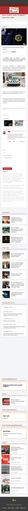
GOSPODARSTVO (21, 15)
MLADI (8, 17)
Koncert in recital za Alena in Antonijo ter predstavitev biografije (17, 468)
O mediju (4, 507)
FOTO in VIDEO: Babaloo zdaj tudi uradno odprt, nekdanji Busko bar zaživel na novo (17, 265)
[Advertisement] (14, 357)
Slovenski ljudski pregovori (9, 379)
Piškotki (17, 507)
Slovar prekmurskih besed (9, 410)
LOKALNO (4, 15)
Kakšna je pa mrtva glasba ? (9, 320)
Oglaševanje (23, 507)
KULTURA (4, 17)
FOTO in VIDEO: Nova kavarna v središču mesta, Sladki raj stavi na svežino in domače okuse (17, 285)
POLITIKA (15, 15)
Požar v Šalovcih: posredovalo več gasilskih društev (17, 401)
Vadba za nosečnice (16, 478)
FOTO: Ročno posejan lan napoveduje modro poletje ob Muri (17, 255)
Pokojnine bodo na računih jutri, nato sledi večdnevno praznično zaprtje (17, 220)
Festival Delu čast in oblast (16, 458)
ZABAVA (12, 17)
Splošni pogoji (11, 507)
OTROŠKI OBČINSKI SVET (17, 488)
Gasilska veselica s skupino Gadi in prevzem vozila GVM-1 (17, 449)
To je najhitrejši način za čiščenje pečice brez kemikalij (17, 294)
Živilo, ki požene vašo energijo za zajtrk (16, 274)
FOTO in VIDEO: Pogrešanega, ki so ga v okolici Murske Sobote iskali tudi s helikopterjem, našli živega (17, 230)
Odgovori (21, 141)
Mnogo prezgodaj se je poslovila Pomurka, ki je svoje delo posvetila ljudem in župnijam (17, 239)
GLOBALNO (9, 15)
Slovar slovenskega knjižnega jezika (12, 425)
